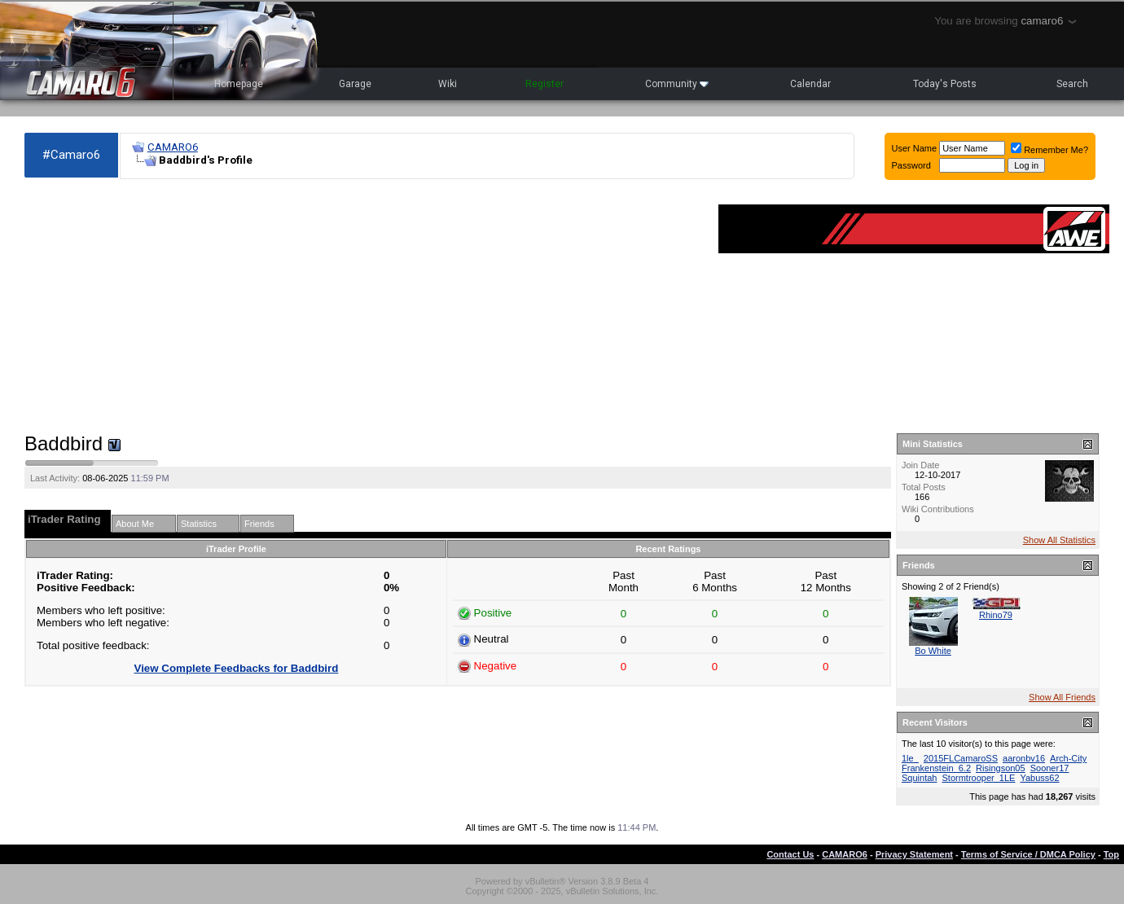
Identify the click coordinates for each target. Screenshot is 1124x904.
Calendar (810, 84)
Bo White (933, 651)
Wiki (447, 84)
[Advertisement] (363, 306)
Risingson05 (1000, 768)
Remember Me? (1049, 150)
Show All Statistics (1059, 540)
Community (677, 84)
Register (544, 84)
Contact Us (790, 854)
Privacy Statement (914, 854)
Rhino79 (995, 615)
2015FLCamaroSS (961, 758)
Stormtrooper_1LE (979, 778)
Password (911, 165)
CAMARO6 (172, 147)
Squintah (919, 778)
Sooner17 (1049, 768)
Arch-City (1068, 758)
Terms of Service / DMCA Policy (1028, 854)
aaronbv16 (1024, 758)
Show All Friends (1062, 697)
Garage (355, 84)
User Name (914, 148)
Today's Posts (945, 84)
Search (1072, 84)
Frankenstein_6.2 (936, 768)
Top (1111, 854)
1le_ (910, 758)
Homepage (238, 84)
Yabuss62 (1039, 778)
